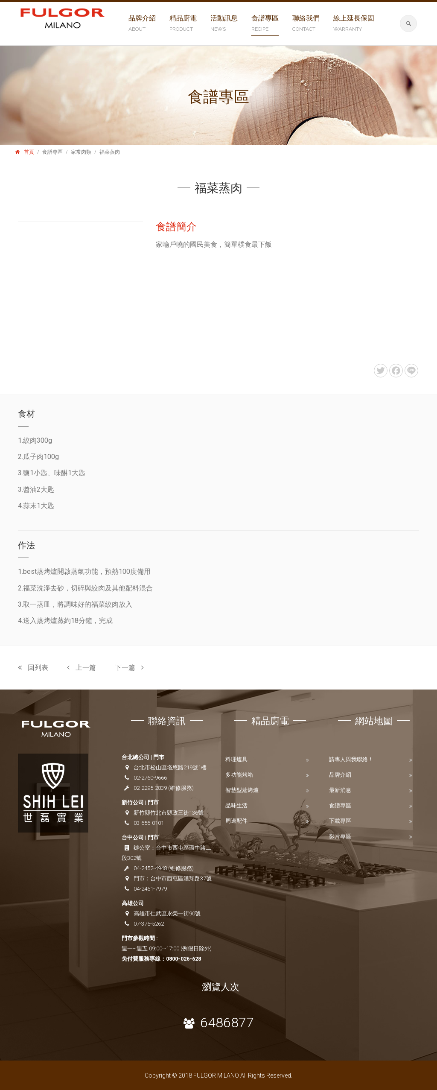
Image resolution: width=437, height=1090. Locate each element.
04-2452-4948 (150, 868)
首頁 (29, 152)
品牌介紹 (142, 23)
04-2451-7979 (150, 888)
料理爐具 (236, 759)
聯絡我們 (306, 23)
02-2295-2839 (150, 788)
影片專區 (340, 836)
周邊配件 (236, 821)
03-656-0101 (149, 823)
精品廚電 (183, 23)
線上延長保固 (353, 23)
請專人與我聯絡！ (351, 759)
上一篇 (81, 667)
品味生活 (236, 805)
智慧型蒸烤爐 (242, 790)
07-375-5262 (149, 924)
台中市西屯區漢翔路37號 (181, 878)
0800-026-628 (183, 959)
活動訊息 (224, 23)
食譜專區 (265, 23)
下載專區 (340, 821)
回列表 (33, 667)
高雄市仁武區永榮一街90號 (167, 913)
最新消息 (340, 790)
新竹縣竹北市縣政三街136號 (169, 812)
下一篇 (129, 667)
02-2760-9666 (150, 777)
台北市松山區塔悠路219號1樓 (170, 767)
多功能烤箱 (239, 774)
